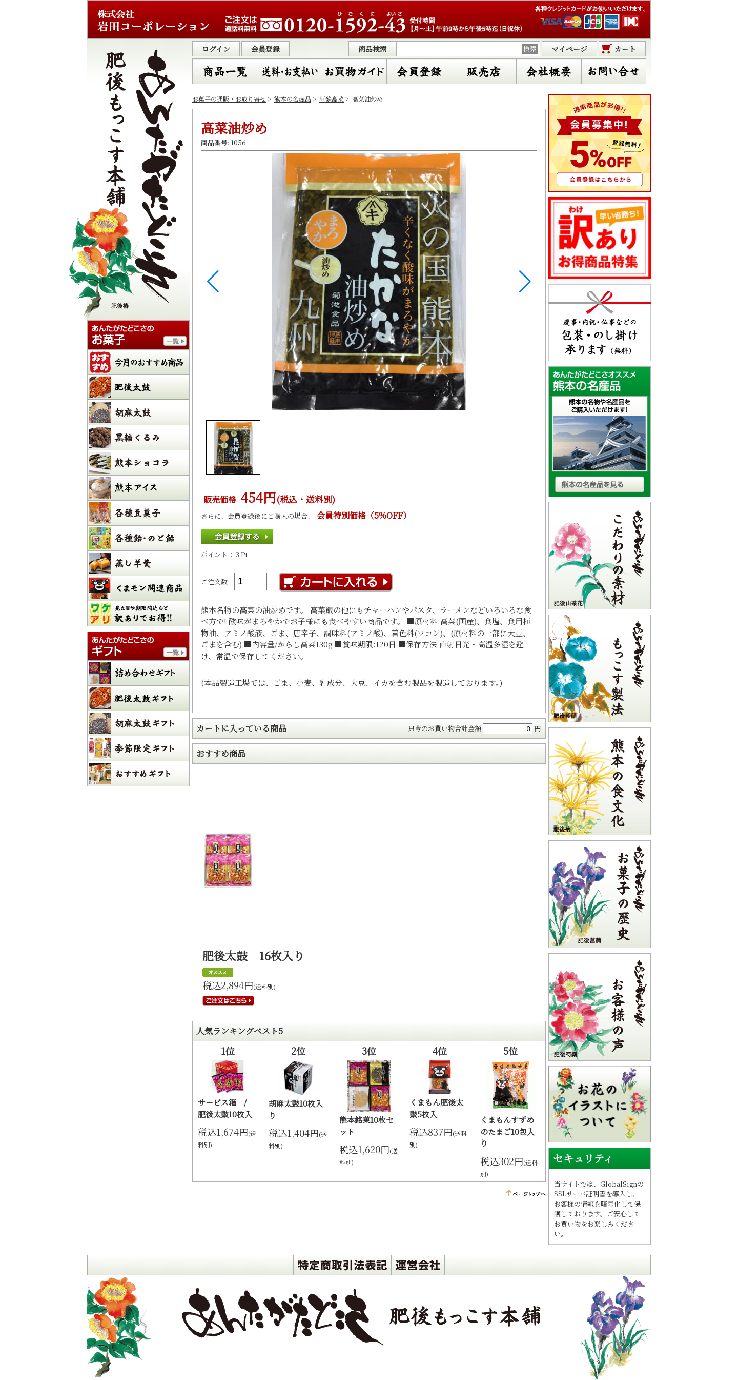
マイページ (569, 49)
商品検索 (372, 49)
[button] (213, 281)
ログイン (216, 49)
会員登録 (265, 49)
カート (625, 49)
